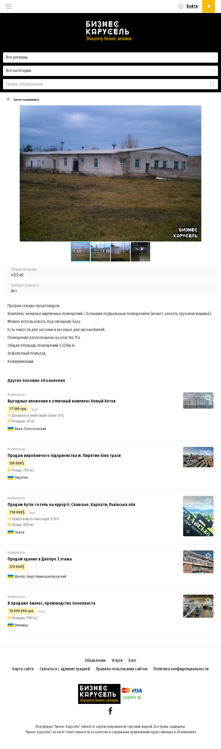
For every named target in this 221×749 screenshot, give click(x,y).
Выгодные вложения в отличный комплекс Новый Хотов (62, 401)
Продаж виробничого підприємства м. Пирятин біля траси (64, 455)
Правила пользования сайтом (121, 669)
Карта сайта (23, 669)
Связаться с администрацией (65, 669)
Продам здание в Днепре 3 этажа (40, 559)
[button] (101, 251)
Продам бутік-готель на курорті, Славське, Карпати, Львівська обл (71, 504)
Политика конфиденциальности (181, 669)
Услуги (117, 660)
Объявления (95, 660)
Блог (133, 660)
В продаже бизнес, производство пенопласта (51, 603)
